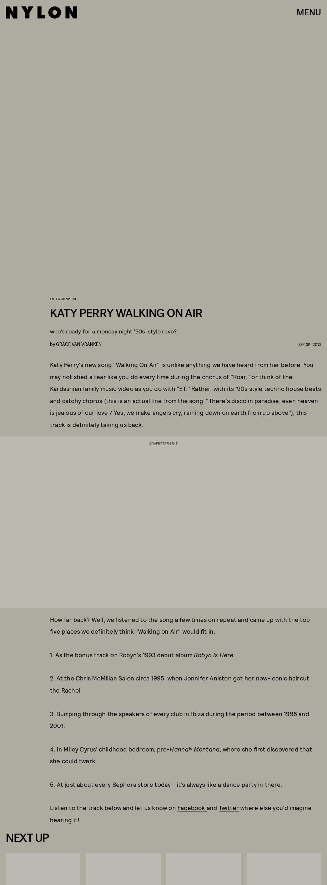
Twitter (229, 807)
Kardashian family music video (92, 388)
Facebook (192, 807)
